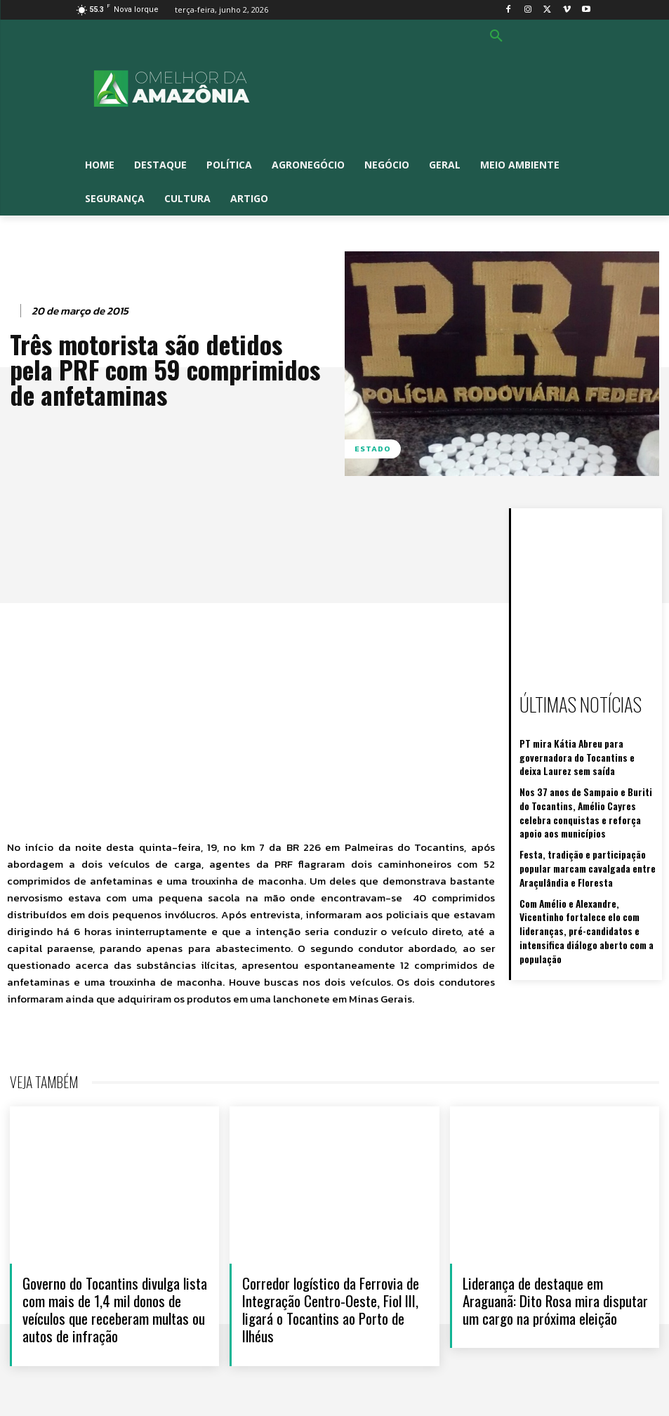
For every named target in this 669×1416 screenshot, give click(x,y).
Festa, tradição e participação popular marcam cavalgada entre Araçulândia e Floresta (588, 839)
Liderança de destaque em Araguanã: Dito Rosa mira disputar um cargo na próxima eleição (555, 1300)
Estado (373, 448)
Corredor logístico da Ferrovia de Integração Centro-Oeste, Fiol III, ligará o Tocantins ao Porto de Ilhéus (330, 1309)
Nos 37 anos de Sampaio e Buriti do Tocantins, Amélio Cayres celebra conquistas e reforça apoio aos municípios (582, 788)
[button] (496, 36)
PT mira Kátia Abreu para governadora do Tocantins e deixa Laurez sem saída (588, 745)
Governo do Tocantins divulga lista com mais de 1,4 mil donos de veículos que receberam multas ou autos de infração (114, 1309)
